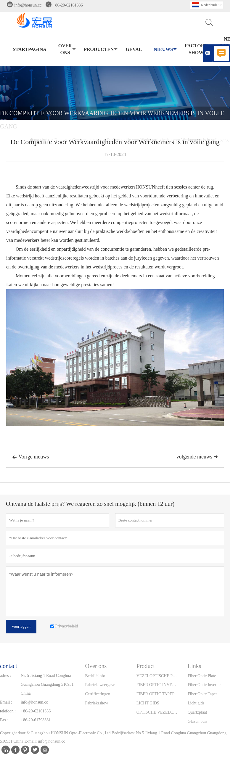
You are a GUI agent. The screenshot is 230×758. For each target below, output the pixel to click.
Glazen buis (197, 721)
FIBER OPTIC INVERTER (157, 685)
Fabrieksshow (96, 703)
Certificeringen (97, 694)
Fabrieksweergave (100, 685)
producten (100, 49)
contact (8, 666)
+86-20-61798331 (36, 720)
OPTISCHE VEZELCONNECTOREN (157, 712)
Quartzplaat (197, 712)
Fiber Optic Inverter (204, 685)
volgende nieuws (197, 457)
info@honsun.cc (27, 5)
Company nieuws (86, 140)
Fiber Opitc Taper (202, 694)
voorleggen (21, 626)
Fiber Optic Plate (202, 676)
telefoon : (8, 711)
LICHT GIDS (147, 703)
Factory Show (197, 49)
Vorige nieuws (30, 457)
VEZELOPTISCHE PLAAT (157, 676)
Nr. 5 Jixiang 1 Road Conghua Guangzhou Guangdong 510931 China (47, 684)
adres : (5, 675)
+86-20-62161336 (68, 5)
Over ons (66, 49)
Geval (134, 49)
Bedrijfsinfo (95, 676)
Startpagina (29, 49)
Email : (6, 702)
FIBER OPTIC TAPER (155, 694)
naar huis (39, 140)
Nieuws (165, 49)
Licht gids (196, 703)
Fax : (4, 720)
